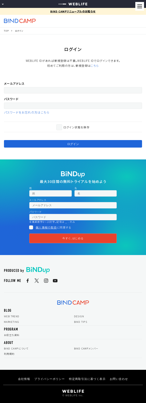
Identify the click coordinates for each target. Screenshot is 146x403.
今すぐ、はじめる (73, 238)
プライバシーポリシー (49, 378)
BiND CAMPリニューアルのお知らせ (73, 11)
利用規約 (9, 354)
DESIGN (79, 316)
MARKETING (11, 322)
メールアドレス (14, 83)
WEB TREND (11, 316)
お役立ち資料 (11, 335)
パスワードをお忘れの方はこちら (26, 112)
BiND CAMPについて (16, 348)
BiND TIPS (80, 322)
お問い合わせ (119, 378)
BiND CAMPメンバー (86, 348)
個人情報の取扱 (46, 227)
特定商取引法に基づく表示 (87, 378)
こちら (95, 66)
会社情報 (24, 378)
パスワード (11, 99)
